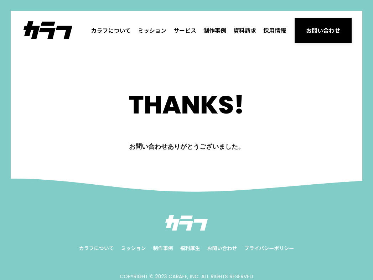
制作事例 (214, 30)
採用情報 (274, 30)
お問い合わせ (222, 248)
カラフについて (111, 30)
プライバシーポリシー (269, 248)
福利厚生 (190, 248)
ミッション (152, 30)
